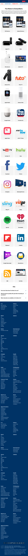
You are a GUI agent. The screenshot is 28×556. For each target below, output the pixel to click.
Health (14, 354)
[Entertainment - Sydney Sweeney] (16, 330)
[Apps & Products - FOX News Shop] (3, 413)
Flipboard (12, 543)
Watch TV (23, 1)
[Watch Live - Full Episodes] (3, 400)
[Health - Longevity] (14, 355)
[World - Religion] (2, 443)
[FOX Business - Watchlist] (14, 372)
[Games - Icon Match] (15, 389)
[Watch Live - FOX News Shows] (4, 396)
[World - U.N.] (1, 317)
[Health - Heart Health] (15, 363)
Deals (2, 367)
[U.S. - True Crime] (3, 309)
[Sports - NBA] (1, 343)
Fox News (4, 1)
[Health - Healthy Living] (15, 364)
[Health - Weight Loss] (15, 358)
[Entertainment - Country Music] (15, 451)
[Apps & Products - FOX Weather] (3, 409)
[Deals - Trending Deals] (3, 368)
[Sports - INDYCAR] (2, 342)
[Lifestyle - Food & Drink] (3, 475)
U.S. (2, 303)
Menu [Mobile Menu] (26, 1)
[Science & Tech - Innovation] (2, 383)
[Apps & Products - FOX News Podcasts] (4, 418)
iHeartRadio (24, 543)
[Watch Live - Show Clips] (3, 401)
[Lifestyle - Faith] (2, 358)
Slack (16, 543)
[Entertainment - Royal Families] (15, 331)
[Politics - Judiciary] (14, 309)
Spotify (22, 543)
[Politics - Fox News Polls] (15, 311)
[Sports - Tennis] (2, 347)
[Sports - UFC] (1, 350)
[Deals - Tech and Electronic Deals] (5, 374)
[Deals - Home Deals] (3, 371)
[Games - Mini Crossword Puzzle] (17, 392)
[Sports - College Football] (3, 338)
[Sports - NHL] (1, 463)
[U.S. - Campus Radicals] (4, 306)
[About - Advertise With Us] (16, 400)
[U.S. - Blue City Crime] (3, 305)
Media (2, 329)
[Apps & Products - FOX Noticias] (3, 412)
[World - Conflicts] (2, 318)
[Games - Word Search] (15, 388)
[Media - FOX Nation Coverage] (4, 330)
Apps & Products (4, 406)
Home (2, 3)
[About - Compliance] (15, 404)
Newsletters (20, 543)
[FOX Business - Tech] (14, 376)
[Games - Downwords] (15, 384)
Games (14, 379)
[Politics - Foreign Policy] (15, 310)
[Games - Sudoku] (14, 385)
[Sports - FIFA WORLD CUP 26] (4, 348)
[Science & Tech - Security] (2, 382)
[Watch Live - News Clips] (3, 402)
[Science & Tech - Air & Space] (3, 380)
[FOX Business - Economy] (14, 370)
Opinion (15, 315)
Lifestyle (3, 354)
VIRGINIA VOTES (15, 3)
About (14, 394)
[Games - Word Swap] (15, 505)
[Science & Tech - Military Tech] (3, 504)
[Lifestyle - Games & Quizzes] (4, 360)
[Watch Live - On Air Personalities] (4, 398)
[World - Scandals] (2, 326)
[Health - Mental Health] (15, 362)
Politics (15, 303)
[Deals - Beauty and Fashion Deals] (5, 376)
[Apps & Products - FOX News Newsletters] (5, 417)
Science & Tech (4, 379)
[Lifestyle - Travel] (2, 355)
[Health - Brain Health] (15, 475)
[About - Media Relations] (16, 401)
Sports (2, 335)
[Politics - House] (14, 307)
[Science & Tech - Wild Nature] (3, 388)
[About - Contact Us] (15, 396)
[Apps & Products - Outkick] (2, 534)
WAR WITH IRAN (8, 3)
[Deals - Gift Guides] (3, 370)
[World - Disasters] (2, 321)
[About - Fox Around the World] (16, 398)
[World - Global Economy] (3, 322)
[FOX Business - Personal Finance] (16, 368)
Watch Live (3, 394)
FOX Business (16, 367)
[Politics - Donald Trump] (15, 305)
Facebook (4, 543)
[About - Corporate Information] (17, 402)
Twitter (6, 543)
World (2, 315)
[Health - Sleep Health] (15, 359)
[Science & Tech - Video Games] (3, 384)
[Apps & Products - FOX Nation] (3, 410)
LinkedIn (14, 543)
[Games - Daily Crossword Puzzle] (17, 390)
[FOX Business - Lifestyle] (14, 374)
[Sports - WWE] (2, 351)
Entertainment (16, 329)
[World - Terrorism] (2, 319)
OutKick (15, 335)
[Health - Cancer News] (15, 360)
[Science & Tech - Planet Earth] (3, 387)
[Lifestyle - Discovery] (2, 359)
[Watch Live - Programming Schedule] (5, 397)
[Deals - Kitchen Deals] (3, 372)
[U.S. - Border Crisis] (3, 307)
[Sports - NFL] (1, 337)
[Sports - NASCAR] (2, 341)
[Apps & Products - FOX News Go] (3, 408)
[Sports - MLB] (1, 339)
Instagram (8, 543)
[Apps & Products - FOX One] (2, 538)
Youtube (10, 543)
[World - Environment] (3, 323)
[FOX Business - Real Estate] (15, 375)
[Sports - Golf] (1, 346)
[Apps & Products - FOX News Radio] (3, 414)
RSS (18, 543)
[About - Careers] (14, 397)
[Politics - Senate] (14, 306)
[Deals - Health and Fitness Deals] (5, 375)
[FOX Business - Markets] (14, 371)
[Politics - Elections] (14, 431)
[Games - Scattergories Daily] (16, 380)
